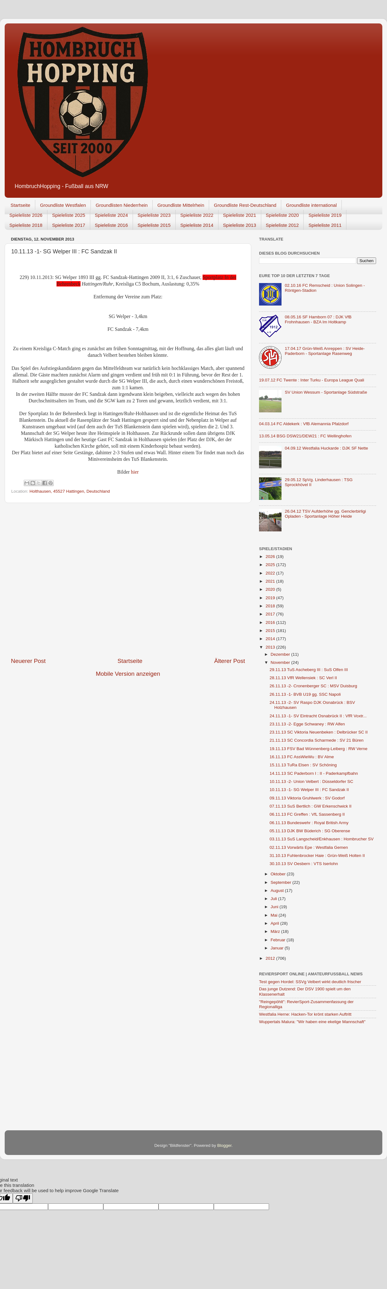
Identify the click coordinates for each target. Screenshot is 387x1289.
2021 (271, 581)
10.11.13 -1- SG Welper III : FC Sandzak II (309, 789)
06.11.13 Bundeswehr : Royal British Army (309, 822)
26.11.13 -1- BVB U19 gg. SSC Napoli (305, 694)
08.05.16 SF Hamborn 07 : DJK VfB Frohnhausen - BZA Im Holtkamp (318, 319)
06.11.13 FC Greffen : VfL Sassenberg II (307, 814)
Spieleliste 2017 (68, 225)
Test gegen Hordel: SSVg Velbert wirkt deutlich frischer (310, 981)
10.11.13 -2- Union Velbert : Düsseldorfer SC (311, 781)
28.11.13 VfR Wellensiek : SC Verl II (303, 677)
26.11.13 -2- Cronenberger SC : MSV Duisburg (313, 686)
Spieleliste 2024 (111, 215)
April (275, 923)
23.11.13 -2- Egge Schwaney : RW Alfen (307, 724)
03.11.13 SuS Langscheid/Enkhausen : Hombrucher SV (322, 839)
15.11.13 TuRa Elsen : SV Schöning (303, 765)
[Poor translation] (23, 1198)
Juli (274, 898)
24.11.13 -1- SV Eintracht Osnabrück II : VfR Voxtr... (318, 716)
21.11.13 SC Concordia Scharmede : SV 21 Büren (317, 740)
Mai (275, 915)
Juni (275, 906)
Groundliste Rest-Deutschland (245, 205)
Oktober (279, 874)
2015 (271, 630)
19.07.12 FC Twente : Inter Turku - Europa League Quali (311, 380)
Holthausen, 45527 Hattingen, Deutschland (70, 491)
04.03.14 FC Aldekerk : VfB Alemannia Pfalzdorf (304, 423)
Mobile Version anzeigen (128, 673)
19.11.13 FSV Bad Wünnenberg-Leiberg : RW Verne (318, 748)
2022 (271, 573)
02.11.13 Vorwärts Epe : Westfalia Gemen (309, 847)
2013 (271, 647)
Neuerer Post (28, 661)
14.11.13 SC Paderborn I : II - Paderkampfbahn (314, 773)
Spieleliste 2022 (196, 215)
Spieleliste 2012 (282, 225)
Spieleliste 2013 (239, 225)
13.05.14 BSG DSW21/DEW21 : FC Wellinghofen (305, 436)
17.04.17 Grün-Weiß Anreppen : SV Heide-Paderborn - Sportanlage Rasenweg (325, 351)
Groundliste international (311, 205)
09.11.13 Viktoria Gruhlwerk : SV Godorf (307, 798)
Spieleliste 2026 (25, 215)
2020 (271, 589)
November (281, 662)
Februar (279, 940)
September (281, 882)
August (278, 890)
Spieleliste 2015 (154, 225)
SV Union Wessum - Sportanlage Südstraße (326, 392)
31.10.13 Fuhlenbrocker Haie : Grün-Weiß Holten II (317, 855)
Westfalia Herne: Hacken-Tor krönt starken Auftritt (305, 1014)
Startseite (20, 205)
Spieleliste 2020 (282, 215)
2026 (271, 556)
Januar (278, 948)
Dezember (281, 654)
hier (135, 472)
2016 (271, 622)
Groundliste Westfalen (63, 205)
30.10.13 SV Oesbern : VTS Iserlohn (304, 863)
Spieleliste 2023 (154, 215)
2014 (271, 638)
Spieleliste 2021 (239, 215)
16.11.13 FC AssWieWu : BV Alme (302, 756)
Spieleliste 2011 (324, 225)
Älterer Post (229, 661)
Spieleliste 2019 (324, 215)
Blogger (224, 1145)
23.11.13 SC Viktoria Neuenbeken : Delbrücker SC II (319, 732)
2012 (271, 958)
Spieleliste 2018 (25, 225)
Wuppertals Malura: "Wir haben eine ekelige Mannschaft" (312, 1021)
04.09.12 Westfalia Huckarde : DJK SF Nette (326, 448)
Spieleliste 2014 (196, 225)
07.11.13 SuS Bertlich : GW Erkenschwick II (311, 806)
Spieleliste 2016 (111, 225)
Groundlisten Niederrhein (122, 205)
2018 (271, 606)
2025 (271, 564)
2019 (271, 597)
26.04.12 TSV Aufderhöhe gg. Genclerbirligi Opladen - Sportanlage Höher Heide (325, 514)
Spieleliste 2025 (68, 215)
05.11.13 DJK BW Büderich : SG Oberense (310, 831)
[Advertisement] (68, 580)
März (276, 931)
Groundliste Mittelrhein (180, 205)
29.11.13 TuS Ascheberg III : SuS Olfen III (309, 669)
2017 (271, 614)
